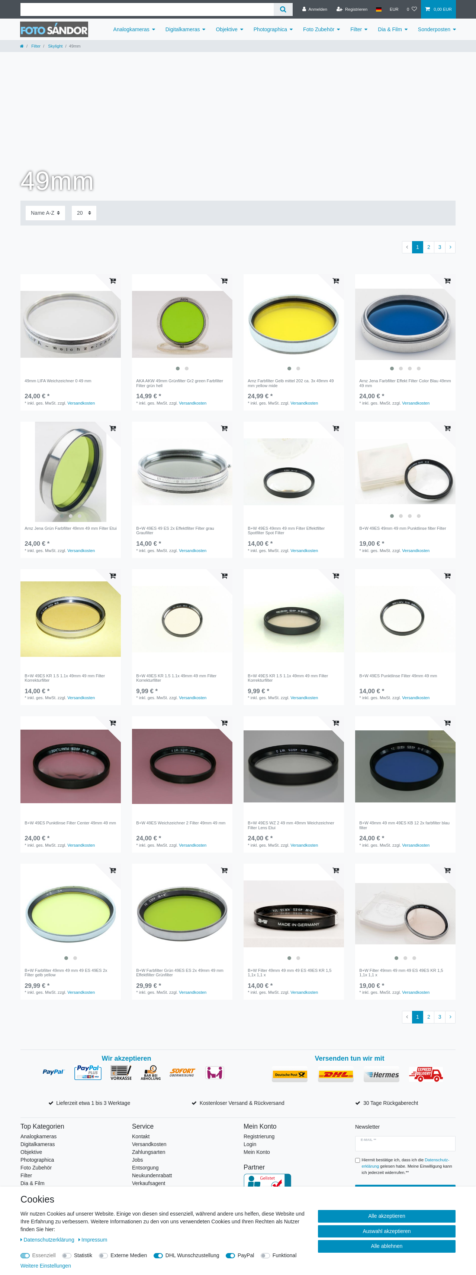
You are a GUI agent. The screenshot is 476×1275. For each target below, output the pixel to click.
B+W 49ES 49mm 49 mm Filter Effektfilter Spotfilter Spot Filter (286, 530)
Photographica (270, 29)
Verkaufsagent (148, 1183)
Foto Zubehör (318, 29)
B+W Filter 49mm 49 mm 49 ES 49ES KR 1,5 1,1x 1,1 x (289, 972)
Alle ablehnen (387, 1246)
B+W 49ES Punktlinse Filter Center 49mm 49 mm (70, 823)
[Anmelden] (314, 9)
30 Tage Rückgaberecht (390, 1103)
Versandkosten (81, 403)
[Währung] (394, 9)
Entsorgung (145, 1168)
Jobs (137, 1160)
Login (250, 1144)
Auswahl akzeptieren (387, 1231)
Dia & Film (390, 29)
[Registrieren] (352, 9)
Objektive (226, 29)
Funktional (285, 1255)
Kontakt (140, 1136)
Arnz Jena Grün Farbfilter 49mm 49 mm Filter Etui (70, 528)
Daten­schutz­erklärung (48, 1240)
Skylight (54, 46)
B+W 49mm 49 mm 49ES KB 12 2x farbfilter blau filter (404, 825)
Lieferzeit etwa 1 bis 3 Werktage (93, 1103)
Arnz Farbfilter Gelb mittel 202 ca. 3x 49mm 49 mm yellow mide (291, 383)
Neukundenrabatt (152, 1175)
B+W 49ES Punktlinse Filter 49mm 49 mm (398, 676)
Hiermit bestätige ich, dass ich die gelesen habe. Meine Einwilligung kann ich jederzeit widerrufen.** (407, 1166)
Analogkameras (131, 29)
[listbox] (182, 324)
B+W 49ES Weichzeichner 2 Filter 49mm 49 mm (180, 823)
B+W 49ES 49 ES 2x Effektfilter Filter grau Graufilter (175, 530)
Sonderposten (434, 29)
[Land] (378, 9)
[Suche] (283, 9)
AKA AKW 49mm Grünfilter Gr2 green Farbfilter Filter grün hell (179, 383)
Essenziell (44, 1255)
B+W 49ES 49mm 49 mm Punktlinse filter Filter (402, 528)
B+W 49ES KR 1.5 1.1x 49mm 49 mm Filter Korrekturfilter (65, 678)
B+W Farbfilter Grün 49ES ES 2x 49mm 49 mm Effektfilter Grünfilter (179, 972)
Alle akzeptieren (386, 1216)
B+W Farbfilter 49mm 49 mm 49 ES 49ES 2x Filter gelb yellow (66, 972)
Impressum (92, 1240)
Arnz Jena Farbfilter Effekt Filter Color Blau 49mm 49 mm (405, 383)
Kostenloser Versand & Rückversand (242, 1103)
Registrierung (259, 1136)
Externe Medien (128, 1255)
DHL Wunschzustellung (192, 1255)
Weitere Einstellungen (45, 1266)
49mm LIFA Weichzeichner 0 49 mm (58, 381)
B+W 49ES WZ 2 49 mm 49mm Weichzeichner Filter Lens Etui (291, 825)
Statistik (83, 1255)
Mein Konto (257, 1152)
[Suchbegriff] (147, 9)
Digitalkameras (182, 29)
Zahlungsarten (148, 1152)
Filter (356, 29)
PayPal (246, 1255)
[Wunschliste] (412, 9)
